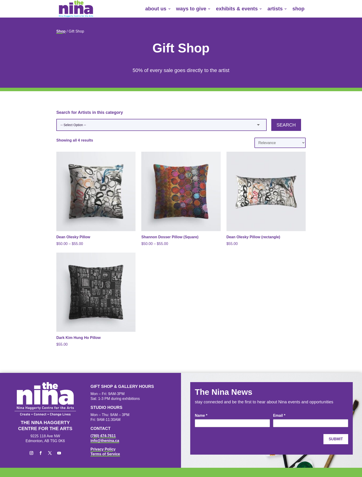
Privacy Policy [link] (103, 449)
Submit (336, 439)
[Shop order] (280, 143)
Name (201, 415)
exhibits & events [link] (237, 9)
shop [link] (298, 9)
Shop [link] (61, 31)
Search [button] (286, 124)
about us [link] (155, 9)
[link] (75, 8)
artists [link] (275, 9)
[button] (31, 453)
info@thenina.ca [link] (104, 441)
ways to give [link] (191, 9)
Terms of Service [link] (105, 454)
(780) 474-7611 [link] (103, 436)
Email (279, 415)
